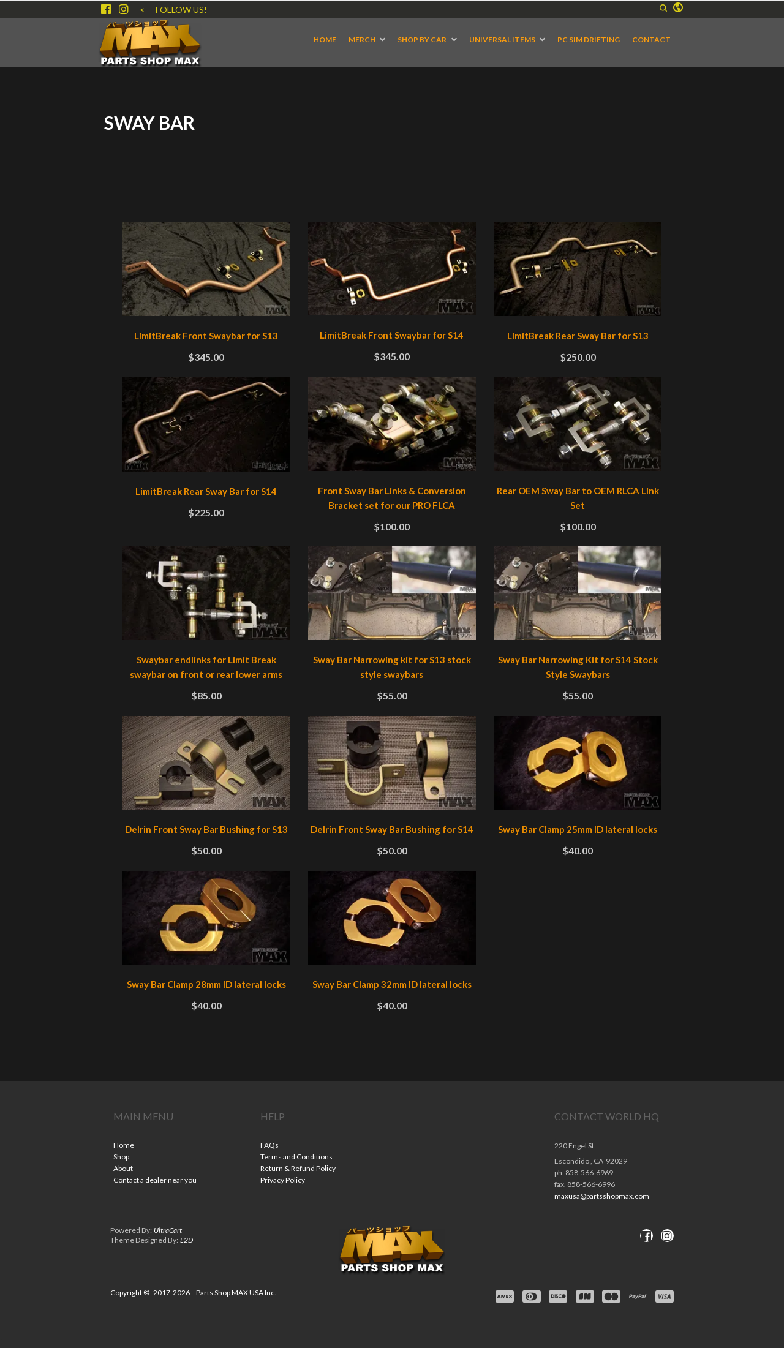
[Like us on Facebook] (106, 9)
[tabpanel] (392, 628)
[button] (663, 8)
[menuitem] (325, 40)
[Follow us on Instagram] (124, 9)
